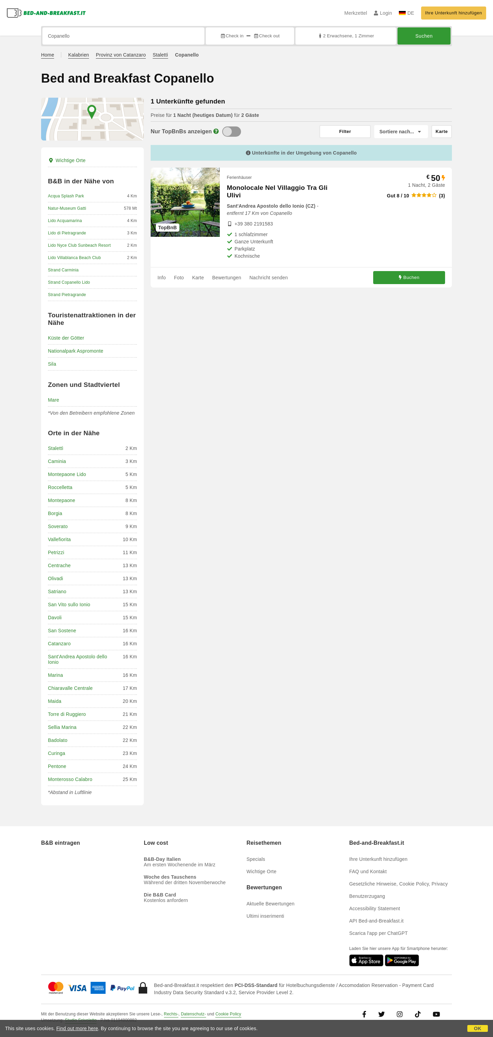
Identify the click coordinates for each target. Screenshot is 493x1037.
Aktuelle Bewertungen (270, 903)
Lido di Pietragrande (67, 233)
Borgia (55, 513)
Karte (198, 277)
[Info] (216, 131)
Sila (52, 364)
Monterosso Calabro (70, 779)
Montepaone (61, 500)
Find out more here (77, 1028)
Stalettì (160, 55)
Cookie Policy (228, 1014)
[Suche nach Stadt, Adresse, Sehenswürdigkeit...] (123, 36)
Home (47, 55)
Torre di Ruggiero (67, 714)
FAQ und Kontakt (368, 871)
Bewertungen (226, 277)
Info (161, 277)
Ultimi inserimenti (265, 916)
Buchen (409, 277)
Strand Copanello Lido (69, 282)
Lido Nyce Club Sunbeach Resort (79, 245)
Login (383, 13)
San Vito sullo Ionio (69, 604)
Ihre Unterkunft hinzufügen (453, 12)
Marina (55, 675)
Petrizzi (56, 552)
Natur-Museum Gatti (67, 208)
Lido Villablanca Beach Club (74, 257)
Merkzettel (355, 13)
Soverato (58, 526)
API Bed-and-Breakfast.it (376, 921)
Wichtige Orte (67, 160)
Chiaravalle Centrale (70, 688)
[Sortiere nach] (401, 131)
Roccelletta (60, 487)
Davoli (55, 617)
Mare (53, 400)
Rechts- (171, 1014)
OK (477, 1028)
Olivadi (55, 578)
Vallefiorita (59, 539)
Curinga (56, 753)
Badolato (57, 740)
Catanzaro (59, 643)
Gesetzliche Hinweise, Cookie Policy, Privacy (398, 884)
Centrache (59, 565)
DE (406, 13)
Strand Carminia (63, 270)
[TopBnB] (231, 131)
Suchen (423, 36)
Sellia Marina (62, 727)
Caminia (57, 461)
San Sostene (62, 630)
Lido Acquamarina (65, 220)
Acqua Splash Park (66, 196)
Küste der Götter (66, 338)
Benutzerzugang (367, 896)
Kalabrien (78, 55)
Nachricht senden (269, 277)
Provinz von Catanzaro (121, 55)
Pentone (57, 766)
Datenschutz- (193, 1014)
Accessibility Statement (374, 908)
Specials (255, 859)
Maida (54, 701)
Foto (179, 277)
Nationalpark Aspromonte (75, 351)
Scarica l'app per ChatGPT (378, 933)
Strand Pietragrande (67, 294)
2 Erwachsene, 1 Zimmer (345, 35)
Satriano (57, 591)
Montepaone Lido (67, 474)
